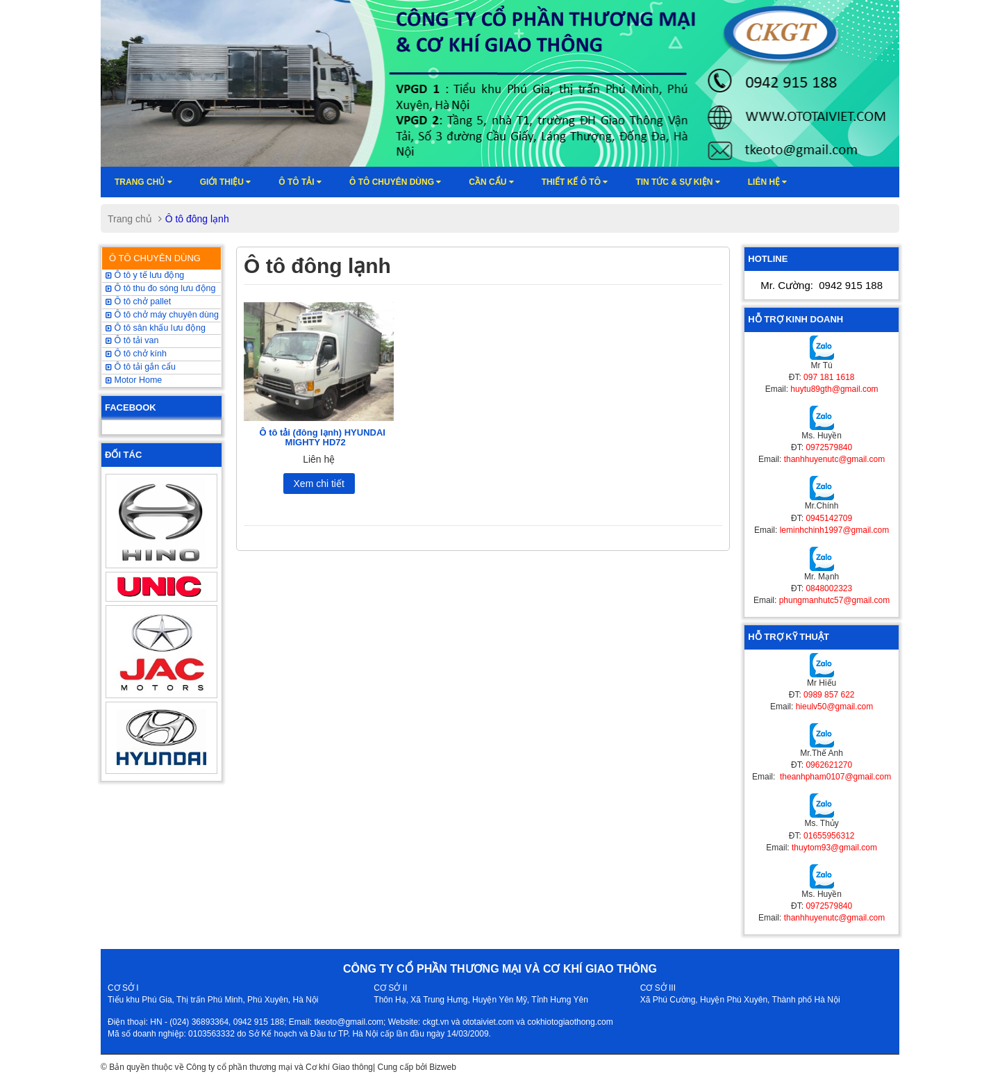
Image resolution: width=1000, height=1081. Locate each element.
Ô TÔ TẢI (300, 182)
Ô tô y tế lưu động (145, 275)
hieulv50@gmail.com (835, 706)
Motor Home (134, 380)
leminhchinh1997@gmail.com (835, 530)
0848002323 (829, 588)
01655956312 (828, 836)
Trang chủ (143, 182)
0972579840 (829, 447)
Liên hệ (768, 182)
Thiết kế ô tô (575, 182)
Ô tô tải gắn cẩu (141, 367)
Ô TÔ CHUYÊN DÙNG (155, 258)
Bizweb (442, 1067)
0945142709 (829, 518)
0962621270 (829, 765)
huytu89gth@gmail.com (834, 389)
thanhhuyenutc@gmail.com (834, 459)
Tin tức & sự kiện (677, 182)
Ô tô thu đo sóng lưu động (160, 288)
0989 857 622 (828, 695)
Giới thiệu (225, 182)
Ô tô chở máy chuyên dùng (162, 315)
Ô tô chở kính (136, 353)
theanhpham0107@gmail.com (835, 777)
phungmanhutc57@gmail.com (834, 600)
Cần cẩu (491, 182)
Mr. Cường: (821, 285)
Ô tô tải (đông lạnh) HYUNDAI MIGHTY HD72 (322, 437)
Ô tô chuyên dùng (395, 182)
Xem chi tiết (319, 483)
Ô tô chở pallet (138, 301)
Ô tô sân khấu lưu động (156, 328)
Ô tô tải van (132, 340)
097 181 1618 (828, 377)
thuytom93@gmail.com (834, 847)
